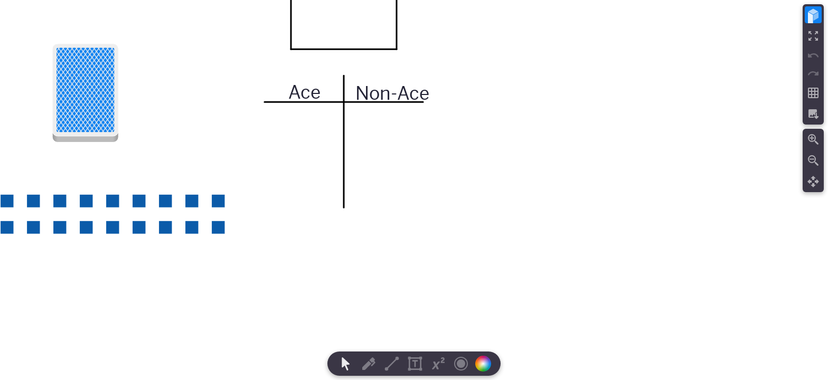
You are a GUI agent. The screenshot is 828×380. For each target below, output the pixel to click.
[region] (414, 190)
